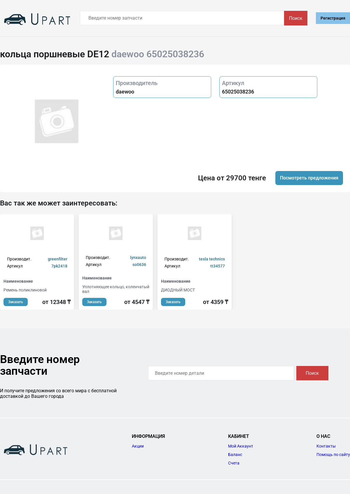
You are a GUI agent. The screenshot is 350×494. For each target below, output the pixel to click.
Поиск (295, 18)
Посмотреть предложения (309, 178)
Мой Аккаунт (240, 446)
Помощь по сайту (333, 454)
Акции (138, 446)
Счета (233, 463)
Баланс (235, 454)
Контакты (326, 446)
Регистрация (333, 18)
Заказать (15, 302)
